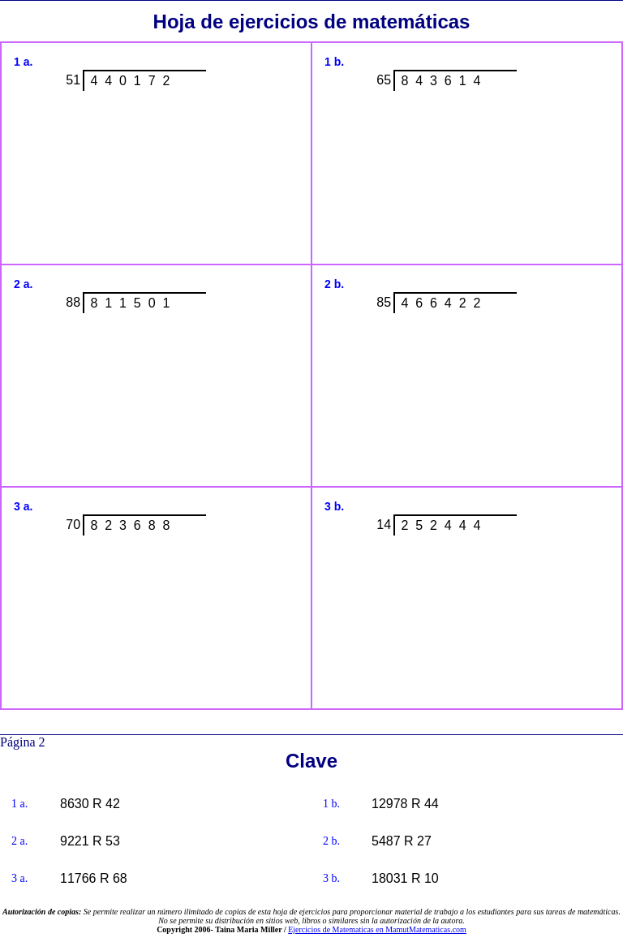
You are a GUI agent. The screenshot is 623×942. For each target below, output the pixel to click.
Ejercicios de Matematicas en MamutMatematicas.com (377, 929)
